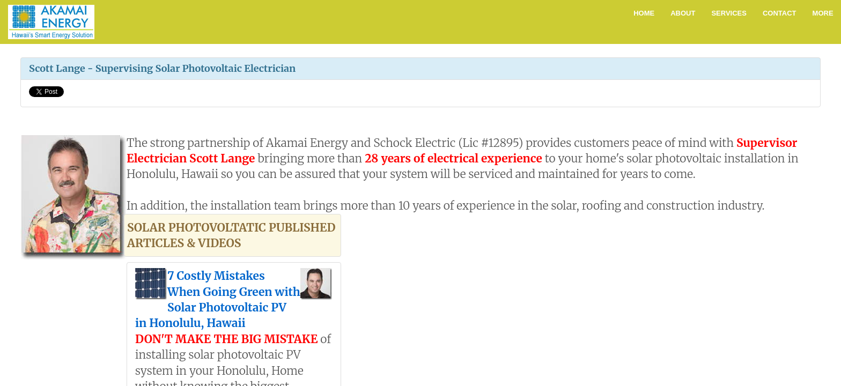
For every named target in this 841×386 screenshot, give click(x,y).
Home (643, 13)
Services (729, 13)
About (682, 13)
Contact (779, 13)
